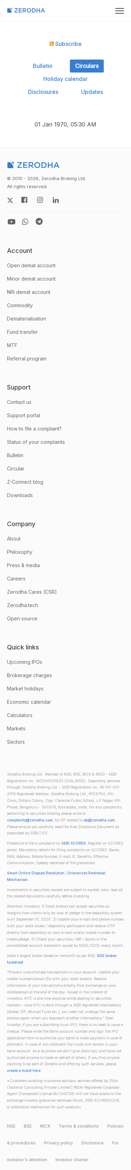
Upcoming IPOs (24, 662)
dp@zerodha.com (99, 820)
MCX (45, 1126)
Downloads (20, 495)
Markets (16, 728)
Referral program (26, 359)
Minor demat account (31, 279)
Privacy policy (58, 1142)
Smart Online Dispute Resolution (35, 873)
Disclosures (43, 91)
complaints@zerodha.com (30, 820)
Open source (22, 618)
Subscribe (66, 43)
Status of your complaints (36, 442)
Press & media (23, 565)
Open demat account (31, 265)
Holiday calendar (65, 78)
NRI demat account (28, 292)
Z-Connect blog (25, 482)
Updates (92, 91)
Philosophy (19, 552)
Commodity (20, 305)
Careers (16, 578)
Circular (15, 469)
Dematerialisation (26, 319)
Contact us (19, 402)
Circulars (87, 65)
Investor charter (72, 1159)
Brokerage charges (29, 675)
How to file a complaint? (34, 429)
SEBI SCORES (73, 843)
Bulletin (42, 65)
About (14, 539)
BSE (28, 1126)
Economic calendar (29, 702)
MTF (12, 345)
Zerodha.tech (22, 605)
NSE (11, 1126)
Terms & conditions (79, 1126)
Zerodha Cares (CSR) (32, 592)
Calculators (19, 715)
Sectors (16, 742)
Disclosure (92, 1142)
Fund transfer (22, 332)
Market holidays (25, 688)
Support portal (23, 415)
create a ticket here (24, 1070)
